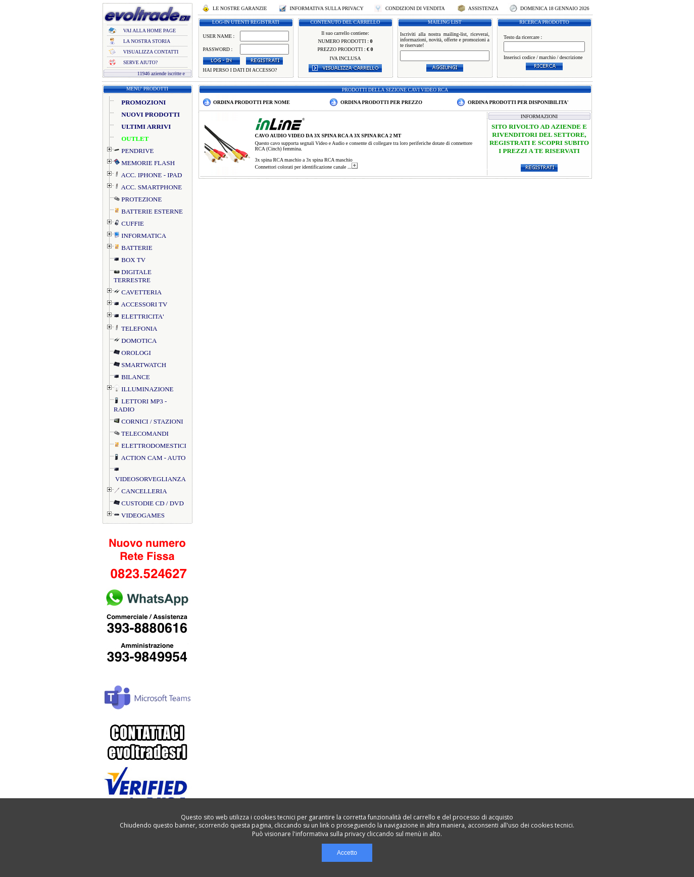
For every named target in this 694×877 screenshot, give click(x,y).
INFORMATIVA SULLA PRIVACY (326, 8)
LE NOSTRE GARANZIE (240, 8)
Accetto (347, 852)
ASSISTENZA (483, 8)
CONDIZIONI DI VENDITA (414, 8)
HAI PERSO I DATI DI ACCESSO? (240, 70)
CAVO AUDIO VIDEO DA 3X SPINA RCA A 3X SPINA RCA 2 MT (328, 135)
